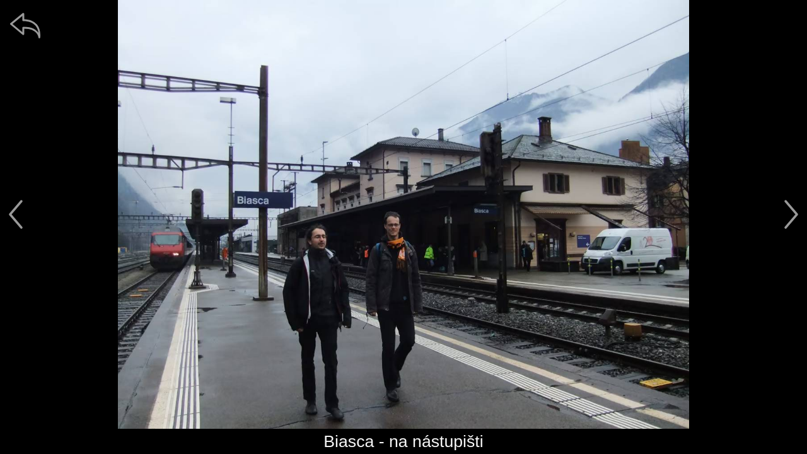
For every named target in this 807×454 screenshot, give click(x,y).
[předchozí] (15, 214)
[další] (791, 214)
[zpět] (25, 25)
